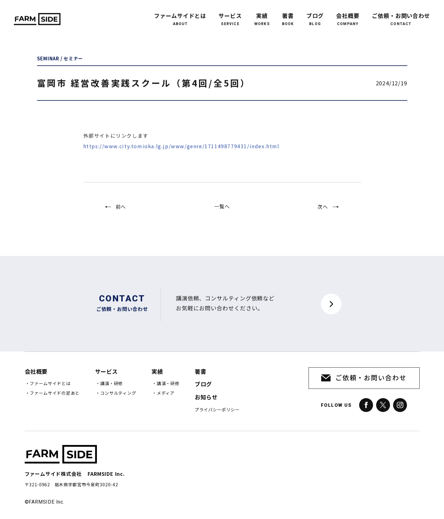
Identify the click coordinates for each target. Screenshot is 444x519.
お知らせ (206, 397)
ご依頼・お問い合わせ (401, 14)
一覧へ (222, 211)
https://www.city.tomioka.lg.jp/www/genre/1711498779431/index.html (181, 155)
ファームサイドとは (180, 14)
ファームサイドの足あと (55, 393)
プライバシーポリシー (217, 409)
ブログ (315, 14)
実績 (262, 14)
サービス (230, 14)
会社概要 (347, 14)
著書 (288, 14)
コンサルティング (118, 393)
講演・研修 (111, 383)
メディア (166, 393)
